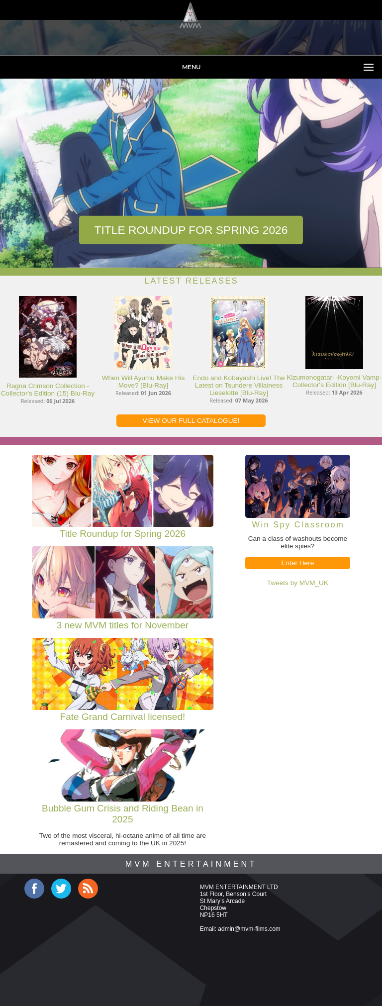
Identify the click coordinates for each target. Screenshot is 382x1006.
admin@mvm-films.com (249, 928)
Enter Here (298, 563)
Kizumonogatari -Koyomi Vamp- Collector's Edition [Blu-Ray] (334, 381)
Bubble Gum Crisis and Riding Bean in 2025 (122, 813)
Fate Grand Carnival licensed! (123, 716)
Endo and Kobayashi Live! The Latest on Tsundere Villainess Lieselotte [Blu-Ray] (239, 385)
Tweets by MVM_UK (297, 583)
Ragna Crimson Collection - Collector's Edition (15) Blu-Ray (48, 389)
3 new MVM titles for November (123, 625)
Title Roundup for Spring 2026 (190, 229)
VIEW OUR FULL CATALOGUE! (191, 420)
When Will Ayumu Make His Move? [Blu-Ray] (143, 381)
